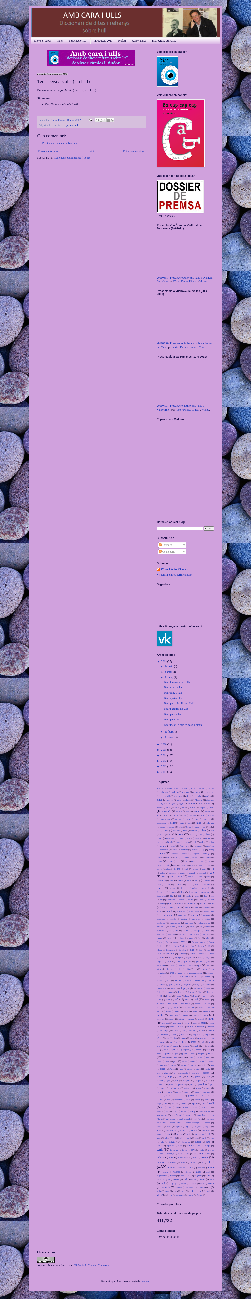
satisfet (160, 1126)
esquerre (207, 934)
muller (192, 1030)
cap (202, 849)
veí (169, 1179)
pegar (167, 1061)
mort (190, 1026)
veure (211, 1183)
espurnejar (194, 934)
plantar (208, 1069)
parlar (168, 1053)
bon (208, 834)
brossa (160, 842)
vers (202, 1183)
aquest (208, 811)
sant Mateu (170, 1119)
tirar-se (211, 1150)
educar (188, 907)
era (200, 926)
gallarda (187, 961)
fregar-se (190, 957)
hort (168, 980)
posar (171, 1084)
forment (182, 953)
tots (171, 1157)
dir (212, 896)
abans (184, 788)
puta (166, 1096)
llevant (191, 992)
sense (194, 1130)
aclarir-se (164, 792)
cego (202, 861)
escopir (197, 930)
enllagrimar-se (204, 923)
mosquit (200, 1027)
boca (180, 834)
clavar (159, 869)
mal (196, 999)
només (201, 1038)
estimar (181, 938)
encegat (206, 915)
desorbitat (161, 896)
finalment (170, 950)
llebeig (173, 988)
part (176, 1053)
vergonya (173, 1183)
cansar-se (164, 849)
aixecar (170, 800)
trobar (173, 1162)
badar (173, 822)
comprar (172, 873)
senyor (160, 1134)
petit (204, 1065)
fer (183, 942)
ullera (210, 1167)
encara (194, 915)
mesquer (160, 1019)
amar (168, 807)
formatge (169, 953)
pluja (169, 1076)
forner (192, 953)
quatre (191, 1095)
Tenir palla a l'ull (173, 714)
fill (209, 946)
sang (192, 1111)
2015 (164, 749)
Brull (169, 842)
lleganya (185, 988)
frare (162, 957)
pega (66, 125)
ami (176, 807)
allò (200, 803)
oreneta (186, 1046)
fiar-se (176, 946)
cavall (169, 861)
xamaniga (180, 1195)
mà (176, 999)
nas (174, 1034)
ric (161, 1107)
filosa (159, 950)
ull (76, 125)
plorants (195, 1073)
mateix (195, 1011)
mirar (211, 1018)
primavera (175, 1088)
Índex (60, 40)
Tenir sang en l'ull (173, 687)
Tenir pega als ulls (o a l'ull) (179, 703)
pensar (211, 1061)
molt (203, 1022)
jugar (169, 984)
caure (159, 861)
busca (186, 842)
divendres (170, 899)
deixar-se (161, 892)
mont (171, 1027)
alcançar (210, 800)
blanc (203, 830)
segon (178, 1126)
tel (199, 1146)
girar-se (169, 969)
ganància (161, 965)
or (209, 1042)
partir (184, 1053)
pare (208, 1049)
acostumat (178, 796)
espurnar (182, 934)
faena (191, 938)
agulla (208, 796)
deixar (195, 888)
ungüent (198, 1176)
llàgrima (187, 984)
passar (211, 1053)
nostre (163, 1042)
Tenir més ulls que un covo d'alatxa (183, 724)
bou (188, 838)
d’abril (168, 671)
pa (158, 1049)
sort (196, 1138)
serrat (179, 1134)
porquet (198, 1080)
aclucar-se (209, 792)
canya (194, 849)
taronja (190, 1145)
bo (169, 834)
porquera (186, 1080)
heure (197, 977)
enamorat (182, 915)
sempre (183, 1130)
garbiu (192, 965)
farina (159, 942)
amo (184, 807)
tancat (198, 1141)
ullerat (165, 1172)
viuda (208, 1191)
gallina (199, 961)
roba (177, 1107)
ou (209, 1046)
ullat (191, 1167)
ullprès (173, 1176)
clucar (195, 869)
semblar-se (171, 1130)
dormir (202, 903)
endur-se (196, 919)
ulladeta (181, 1167)
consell (192, 873)
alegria (172, 803)
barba (171, 827)
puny (197, 1092)
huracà (188, 980)
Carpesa (195, 853)
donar (180, 903)
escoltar (186, 930)
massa (168, 1011)
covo (208, 876)
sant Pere (198, 1119)
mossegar (164, 1030)
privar (198, 1088)
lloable (178, 996)
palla (166, 1049)
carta (168, 857)
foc (208, 950)
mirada (191, 1019)
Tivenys (170, 1153)
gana (208, 961)
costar (190, 876)
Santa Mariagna (193, 1122)
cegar (193, 861)
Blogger (145, 1281)
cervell (183, 865)
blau (162, 834)
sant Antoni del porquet (182, 1115)
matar (185, 1011)
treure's (160, 1162)
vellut (193, 1179)
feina (174, 942)
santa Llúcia (175, 1122)
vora (170, 1195)
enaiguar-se (209, 911)
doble (181, 899)
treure (204, 1157)
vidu (159, 1191)
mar (158, 1007)
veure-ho (178, 1187)
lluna (159, 999)
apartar (196, 811)
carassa (174, 853)
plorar (206, 1072)
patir (176, 1057)
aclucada (185, 792)
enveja (192, 926)
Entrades (165, 544)
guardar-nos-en (196, 973)
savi (169, 1126)
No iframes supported (181, 468)
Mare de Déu (188, 1007)
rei (166, 1103)
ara (158, 815)
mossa (211, 1027)
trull (183, 1162)
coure (199, 876)
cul (196, 880)
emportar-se (194, 911)
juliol (178, 984)
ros (203, 1107)
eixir (197, 907)
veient (176, 1179)
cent (167, 865)
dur (178, 907)
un (189, 1175)
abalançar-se (172, 788)
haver (175, 977)
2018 (164, 744)
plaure (167, 1073)
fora (159, 953)
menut (185, 1015)
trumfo (193, 1162)
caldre (163, 846)
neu (167, 1038)
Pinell (172, 1069)
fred (170, 957)
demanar (173, 892)
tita (161, 1153)
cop (212, 872)
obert (183, 1042)
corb (171, 876)
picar (162, 1068)
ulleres (176, 1171)
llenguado (169, 992)
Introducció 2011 (103, 40)
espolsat (160, 934)
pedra (208, 1057)
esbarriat (161, 930)
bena (166, 830)
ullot (208, 1172)
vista (191, 1191)
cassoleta (195, 857)
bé (210, 827)
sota (212, 1138)
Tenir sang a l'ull (173, 692)
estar (169, 938)
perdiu (163, 1065)
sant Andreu (204, 1111)
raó (168, 1099)
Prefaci (122, 40)
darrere (160, 888)
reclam (197, 1099)
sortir (204, 1138)
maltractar (185, 1003)
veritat (183, 1183)
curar (168, 884)
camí (173, 846)
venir (202, 1179)
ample (202, 807)
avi (197, 819)
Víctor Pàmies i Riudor (63, 120)
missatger (177, 1023)
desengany (205, 892)
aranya (167, 815)
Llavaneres (161, 988)
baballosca (161, 823)
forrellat (202, 953)
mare (175, 1007)
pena (193, 1061)
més (206, 1015)
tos (195, 1153)
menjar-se (173, 1015)
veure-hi (166, 1187)
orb (158, 1046)
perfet (183, 1065)
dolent (211, 899)
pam (174, 1049)
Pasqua (200, 1053)
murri (201, 1030)
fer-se (162, 946)
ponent (160, 1080)
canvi (174, 849)
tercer (184, 1150)
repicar (195, 1103)
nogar (192, 1038)
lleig (159, 992)
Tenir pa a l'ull (171, 719)
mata (177, 1011)
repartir (184, 1103)
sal (167, 1111)
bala (190, 823)
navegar (184, 1034)
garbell (182, 965)
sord (189, 1138)
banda (162, 827)
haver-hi (186, 976)
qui (212, 1096)
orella (175, 1046)
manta (207, 1003)
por (168, 1080)
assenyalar (165, 819)
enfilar (207, 919)
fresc (200, 957)
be (204, 827)
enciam (184, 919)
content (202, 873)
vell (185, 1179)
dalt (197, 884)
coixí (204, 869)
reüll (211, 1103)
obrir (193, 1041)
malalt (207, 999)
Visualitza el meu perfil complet (174, 574)
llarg (197, 984)
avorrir (207, 819)
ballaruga (210, 823)
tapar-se (170, 1146)
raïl (161, 1099)
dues (171, 907)
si (209, 1134)
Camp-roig (184, 846)
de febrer (169, 731)
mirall (201, 1019)
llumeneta (206, 996)
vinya (183, 1191)
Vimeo (202, 281)
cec (186, 861)
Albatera (198, 800)
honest (160, 980)
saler (175, 1111)
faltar (208, 938)
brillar (207, 838)
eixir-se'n (207, 907)
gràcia (163, 973)
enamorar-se (167, 915)
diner (197, 896)
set (188, 1134)
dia (179, 895)
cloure (177, 869)
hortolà (178, 980)
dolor (162, 903)
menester (206, 1011)
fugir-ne (160, 961)
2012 (164, 766)
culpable (206, 880)
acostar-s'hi (165, 796)
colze (162, 873)
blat (212, 830)
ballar (198, 822)
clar (192, 865)
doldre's (200, 899)
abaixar (160, 788)
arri (202, 815)
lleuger (181, 992)
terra (193, 1149)
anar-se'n (166, 811)
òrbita (166, 1046)
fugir (208, 957)
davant (172, 888)
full (169, 961)
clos (168, 869)
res (203, 1103)
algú (181, 803)
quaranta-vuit (178, 1096)
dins (205, 896)
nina (175, 1038)
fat (167, 942)
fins (192, 949)
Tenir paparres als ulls (176, 708)
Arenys (193, 815)
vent (211, 1179)
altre (208, 803)
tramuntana (183, 1157)
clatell (200, 865)
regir (159, 1103)
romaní (195, 1107)
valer (207, 1175)
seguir (198, 1126)
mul (183, 1030)
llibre (200, 992)
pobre (179, 1076)
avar (188, 819)
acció (211, 788)
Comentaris (167, 551)
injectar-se (199, 980)
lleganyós (197, 988)
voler (160, 1194)
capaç (211, 849)
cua (189, 880)
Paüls (190, 1057)
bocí (192, 834)
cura (159, 884)
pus (158, 1096)
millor (181, 1019)
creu (171, 880)
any (187, 811)
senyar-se (206, 1130)
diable (188, 896)
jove (162, 984)
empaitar (181, 911)
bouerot (198, 838)
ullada (171, 1167)
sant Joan (201, 1115)
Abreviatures (139, 40)
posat (191, 1084)
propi (208, 1088)
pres (212, 1084)
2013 (164, 760)
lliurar (169, 996)
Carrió (160, 857)
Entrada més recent (48, 151)
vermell (193, 1183)
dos (212, 903)
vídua (167, 1191)
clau (209, 865)
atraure (178, 819)
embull (169, 911)
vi (209, 1187)
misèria (165, 1023)
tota (209, 1153)
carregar (206, 853)
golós (187, 969)
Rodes (185, 1107)
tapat (180, 1146)
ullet (198, 1171)
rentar (174, 1103)
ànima (179, 811)
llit (161, 996)
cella (159, 865)
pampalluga (186, 1049)
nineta (183, 1038)
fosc (212, 953)
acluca (175, 792)
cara (162, 853)
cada (195, 842)
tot (201, 1153)
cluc (186, 869)
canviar (184, 849)
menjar (160, 1015)
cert (175, 865)
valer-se (160, 1179)
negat (207, 1034)
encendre (161, 919)
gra (212, 969)
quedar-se (202, 1096)
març (166, 1007)
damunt (206, 884)
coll (212, 869)
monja (163, 1027)
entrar (182, 926)
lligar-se (210, 992)
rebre (188, 1099)
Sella (159, 1130)
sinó (159, 1138)
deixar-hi (206, 888)
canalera (210, 846)
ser (168, 1134)
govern (204, 969)
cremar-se (161, 880)
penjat (201, 1061)
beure (185, 830)
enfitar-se (161, 923)
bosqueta (170, 838)
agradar (198, 796)
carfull (185, 853)
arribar (211, 815)
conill (182, 873)
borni (159, 838)
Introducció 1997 (78, 40)
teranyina (174, 1150)
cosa (179, 876)
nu (171, 1042)
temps (207, 1146)
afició (188, 796)
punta (178, 1092)
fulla (178, 961)
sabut (159, 1111)
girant (208, 965)
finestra (182, 950)
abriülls (202, 788)
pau (183, 1057)
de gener (169, 737)
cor (163, 876)
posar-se (182, 1084)
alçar (162, 803)
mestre (171, 1019)
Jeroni (211, 980)
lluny (168, 999)
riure (169, 1107)
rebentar (178, 1099)
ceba (178, 861)
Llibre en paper (42, 40)
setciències (199, 1134)
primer (187, 1088)
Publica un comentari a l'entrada (59, 143)
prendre (202, 1084)
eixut (159, 911)
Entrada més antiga (133, 151)
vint (175, 1191)
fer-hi (211, 942)
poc (188, 1076)
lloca (187, 996)
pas (192, 1053)
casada (185, 857)
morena (181, 1027)
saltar (183, 1111)
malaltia (160, 1003)
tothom (160, 1157)
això (179, 800)
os (203, 1046)
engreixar (189, 923)
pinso (180, 1069)
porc (176, 1080)
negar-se (196, 1034)
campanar (198, 846)
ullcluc (201, 1167)
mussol (210, 1030)
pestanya (193, 1065)
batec (188, 827)
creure (180, 880)
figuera (201, 946)
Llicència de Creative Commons (91, 1265)
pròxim (169, 1092)
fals (199, 938)
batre (197, 827)
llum (195, 996)
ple (175, 1073)
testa (202, 1150)
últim (181, 1176)
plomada (184, 1073)
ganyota (171, 965)
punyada (206, 1092)
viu (199, 1191)
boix (200, 834)
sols (181, 1138)
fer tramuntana (198, 942)
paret (159, 1053)
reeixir (207, 1099)
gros (171, 972)
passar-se (166, 1057)
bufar (178, 842)
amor (192, 807)
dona (170, 903)
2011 (164, 772)
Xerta (199, 1195)
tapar (159, 1145)
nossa (211, 1038)
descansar (192, 892)
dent (182, 892)
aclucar (196, 792)
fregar (179, 957)
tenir (72, 125)
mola (187, 1023)
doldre (191, 899)
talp (162, 1142)
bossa (180, 838)
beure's (194, 830)
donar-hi (191, 903)
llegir (208, 988)
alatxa (188, 800)
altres (159, 807)
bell (158, 830)
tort (188, 1153)
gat (199, 965)
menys (196, 1015)
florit (201, 950)
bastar (180, 827)
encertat (172, 919)
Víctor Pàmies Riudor (185, 281)
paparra (199, 1049)
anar (211, 807)
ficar (185, 946)
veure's (201, 1187)
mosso (175, 1030)
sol (174, 1138)
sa (209, 1107)
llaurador (207, 984)
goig (179, 969)
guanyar (181, 973)
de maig (169, 666)
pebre (199, 1057)
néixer (159, 1038)
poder (198, 1076)
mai (187, 999)
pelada (184, 1061)
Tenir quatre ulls (173, 698)
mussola (164, 1034)
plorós (159, 1076)
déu (171, 895)
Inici (91, 151)
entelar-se (161, 926)
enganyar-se (175, 923)
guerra (166, 977)
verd (162, 1183)
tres (194, 1157)
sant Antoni (162, 1115)
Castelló (207, 857)
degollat (184, 888)
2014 (164, 755)
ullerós (188, 1172)
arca (184, 815)
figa (192, 946)
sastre (207, 1122)
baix (182, 823)
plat (158, 1073)
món (212, 1023)
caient (203, 842)
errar (208, 926)
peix (175, 1061)
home (207, 976)
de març (169, 677)
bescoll (176, 830)
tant (208, 1141)
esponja (171, 934)
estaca (159, 938)
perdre (173, 1065)
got (195, 969)
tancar (172, 1141)
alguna (191, 803)
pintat (189, 1069)
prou (159, 1092)
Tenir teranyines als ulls (177, 682)
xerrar (190, 1195)
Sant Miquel (184, 1119)
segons (188, 1126)
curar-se (178, 884)
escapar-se (173, 930)
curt (188, 884)
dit (161, 899)
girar (159, 969)
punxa (187, 1092)
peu (212, 1065)
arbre (176, 815)
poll (208, 1076)
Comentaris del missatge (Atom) (72, 157)
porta (208, 1080)
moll (195, 1023)
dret (163, 907)
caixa (211, 842)
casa (176, 857)
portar (160, 1084)
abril (193, 788)
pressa (163, 1088)
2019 (164, 661)
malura (198, 1003)
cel (209, 861)
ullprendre (161, 1176)
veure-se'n (190, 1187)
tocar (180, 1153)
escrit (207, 930)
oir (203, 1042)
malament (172, 1003)
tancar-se (186, 1142)
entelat (172, 926)
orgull (196, 1046)
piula (198, 1069)
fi (169, 946)
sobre (167, 1138)
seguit (207, 1126)
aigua (159, 799)
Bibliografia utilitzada (164, 40)
